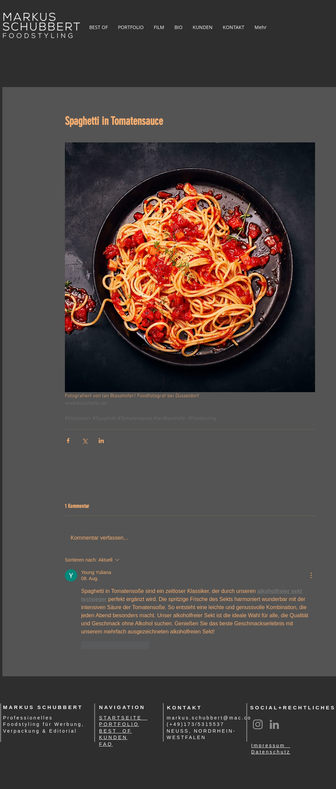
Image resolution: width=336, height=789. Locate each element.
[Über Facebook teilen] (68, 440)
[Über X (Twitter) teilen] (84, 440)
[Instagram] (257, 724)
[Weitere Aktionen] (311, 575)
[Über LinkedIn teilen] (101, 440)
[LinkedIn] (274, 724)
